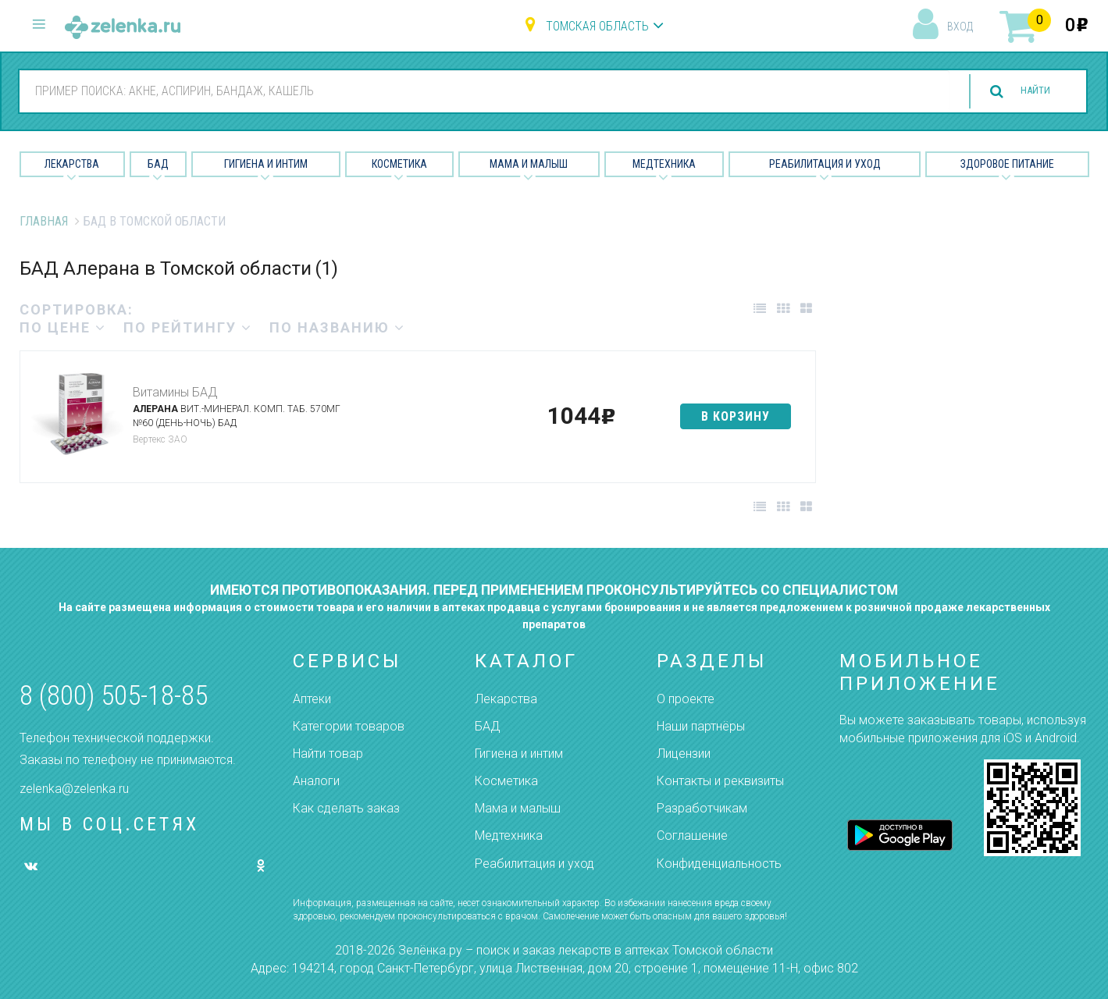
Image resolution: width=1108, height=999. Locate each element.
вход (960, 26)
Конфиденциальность (719, 863)
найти (1026, 91)
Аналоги (316, 780)
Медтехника (664, 164)
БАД (158, 164)
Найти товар (328, 753)
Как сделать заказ (346, 808)
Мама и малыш (529, 164)
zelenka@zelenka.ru (74, 788)
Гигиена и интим (519, 753)
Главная (44, 221)
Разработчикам (702, 808)
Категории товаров (348, 726)
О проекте (685, 698)
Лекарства (72, 164)
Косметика (399, 164)
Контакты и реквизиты (720, 780)
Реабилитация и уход (825, 164)
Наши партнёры (701, 726)
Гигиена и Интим (266, 164)
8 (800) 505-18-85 (114, 696)
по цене (63, 327)
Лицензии (684, 753)
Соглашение (692, 835)
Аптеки (312, 698)
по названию (337, 327)
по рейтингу (187, 327)
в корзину (735, 416)
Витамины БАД (175, 392)
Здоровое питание (1007, 164)
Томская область (597, 26)
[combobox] (475, 90)
